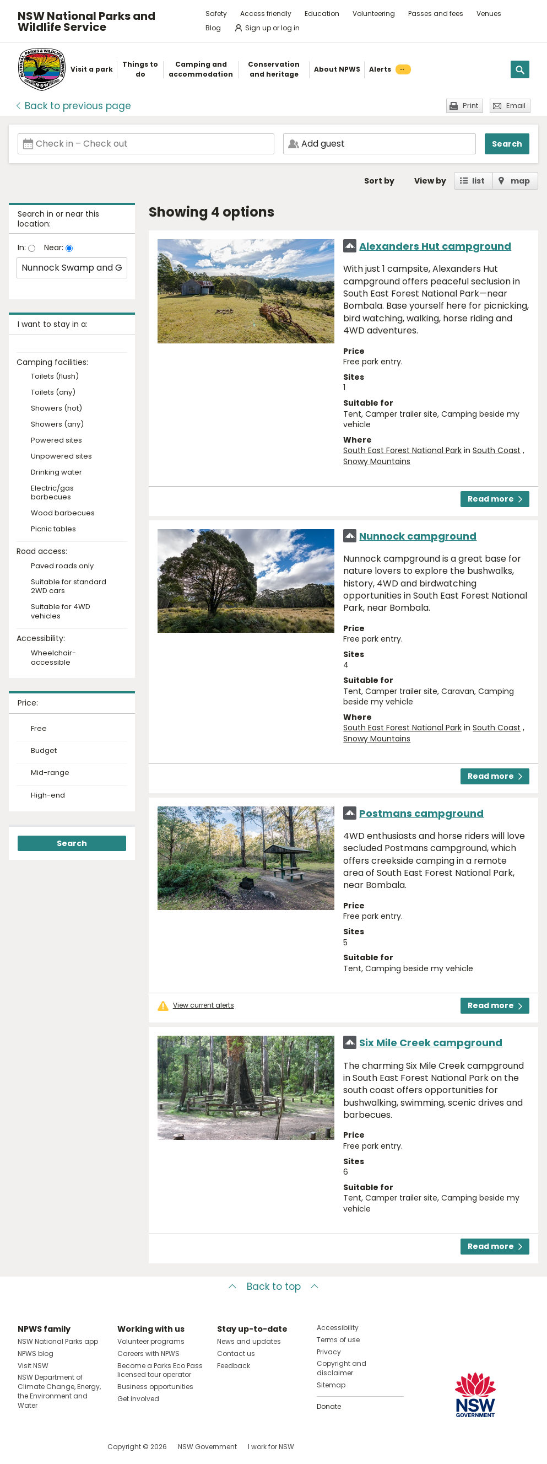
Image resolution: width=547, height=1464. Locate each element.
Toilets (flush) (55, 376)
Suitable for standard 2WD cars (68, 587)
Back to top (274, 1286)
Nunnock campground (417, 536)
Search (507, 143)
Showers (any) (57, 424)
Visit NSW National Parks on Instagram (51, 1446)
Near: (55, 247)
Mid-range (50, 773)
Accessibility (338, 1327)
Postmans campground (421, 813)
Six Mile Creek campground (430, 1042)
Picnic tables (53, 529)
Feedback (233, 1365)
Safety (216, 13)
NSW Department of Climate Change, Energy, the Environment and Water (59, 1390)
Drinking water (56, 472)
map (520, 180)
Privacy (329, 1352)
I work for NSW (271, 1446)
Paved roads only (62, 566)
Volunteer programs (151, 1341)
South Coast (497, 450)
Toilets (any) (53, 392)
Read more (495, 498)
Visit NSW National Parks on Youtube (75, 1446)
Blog (213, 28)
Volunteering (374, 13)
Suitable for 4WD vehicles (60, 611)
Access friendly (265, 13)
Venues (488, 13)
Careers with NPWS (148, 1353)
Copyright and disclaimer (341, 1368)
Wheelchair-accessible (53, 658)
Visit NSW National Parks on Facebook (28, 1446)
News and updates (249, 1341)
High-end (48, 795)
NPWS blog (35, 1353)
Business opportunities (155, 1386)
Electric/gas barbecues (52, 493)
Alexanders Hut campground (435, 246)
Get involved (138, 1398)
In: (23, 247)
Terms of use (338, 1339)
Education (322, 13)
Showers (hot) (56, 408)
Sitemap (331, 1385)
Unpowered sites (61, 456)
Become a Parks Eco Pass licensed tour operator (160, 1370)
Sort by (379, 180)
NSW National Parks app (58, 1341)
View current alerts (203, 1005)
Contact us (236, 1353)
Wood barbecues (63, 513)
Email (516, 105)
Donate (329, 1406)
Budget (44, 751)
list (478, 180)
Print (470, 105)
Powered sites (56, 440)
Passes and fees (435, 13)
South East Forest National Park (402, 450)
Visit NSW (33, 1365)
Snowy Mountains (376, 461)
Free (39, 729)
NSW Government (207, 1446)
